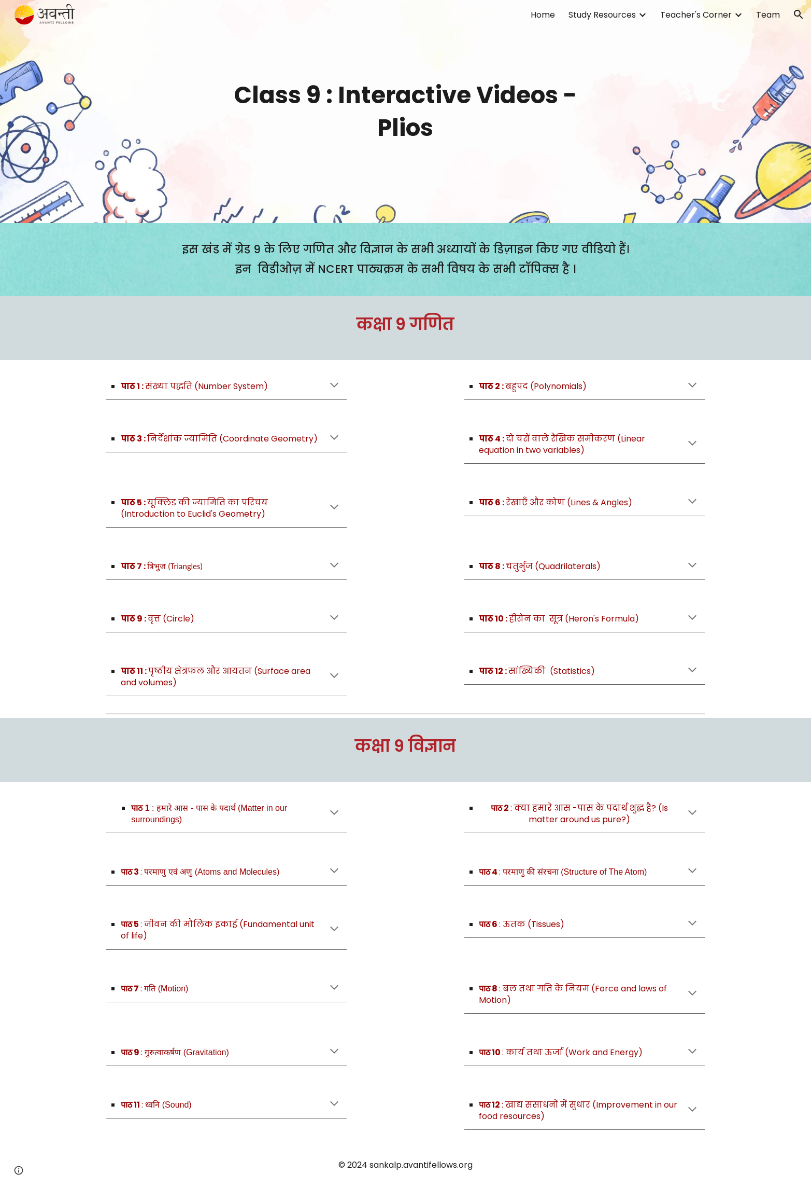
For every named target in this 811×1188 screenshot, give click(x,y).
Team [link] (768, 15)
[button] (798, 14)
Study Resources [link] (602, 15)
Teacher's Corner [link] (696, 15)
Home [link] (543, 15)
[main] (406, 111)
